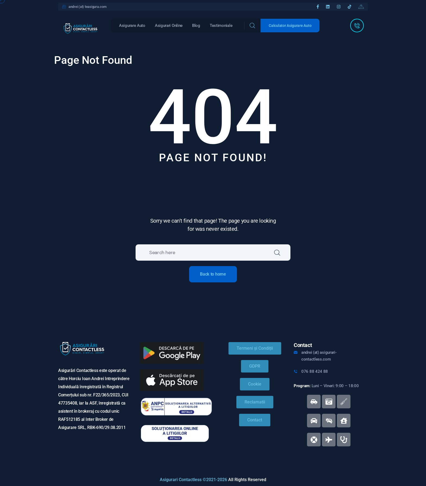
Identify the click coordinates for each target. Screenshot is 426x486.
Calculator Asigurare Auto (290, 25)
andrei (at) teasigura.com (87, 7)
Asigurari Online (169, 25)
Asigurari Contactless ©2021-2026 (193, 479)
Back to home (213, 274)
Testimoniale (221, 25)
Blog (196, 25)
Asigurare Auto (132, 25)
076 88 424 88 (314, 371)
